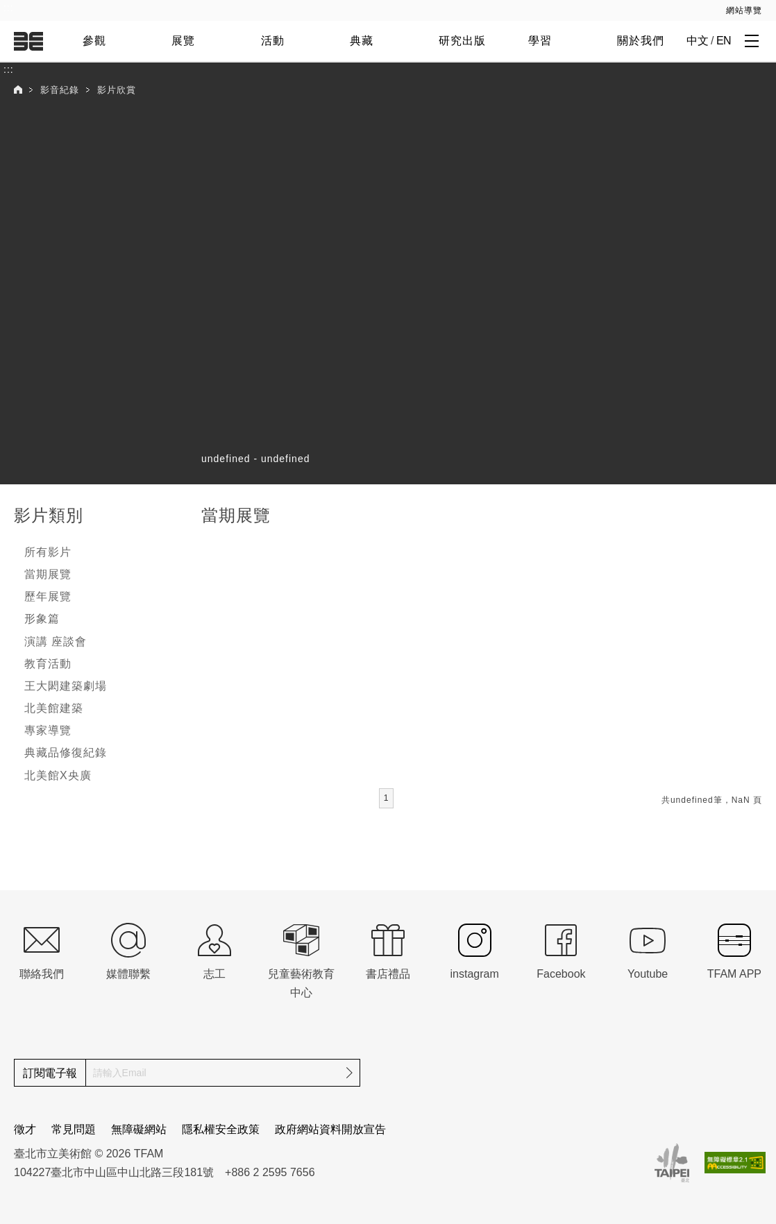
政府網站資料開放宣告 (330, 1129)
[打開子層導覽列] (752, 40)
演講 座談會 (55, 641)
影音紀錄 (59, 90)
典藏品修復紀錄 (65, 752)
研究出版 (462, 40)
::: (8, 7)
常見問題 (73, 1129)
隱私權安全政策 (221, 1129)
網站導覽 (744, 10)
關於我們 (640, 40)
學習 (540, 40)
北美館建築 (53, 708)
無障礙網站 (139, 1129)
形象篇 (42, 618)
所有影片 (47, 552)
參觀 (94, 40)
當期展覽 (47, 574)
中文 (697, 40)
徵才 (25, 1129)
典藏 (361, 40)
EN (723, 40)
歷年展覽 (47, 596)
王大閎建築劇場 (65, 686)
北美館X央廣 (58, 775)
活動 (273, 40)
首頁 (18, 89)
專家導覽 (47, 730)
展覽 (183, 40)
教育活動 (47, 664)
